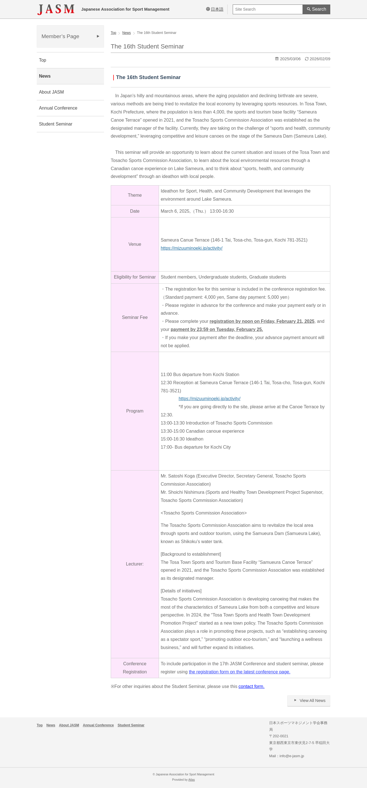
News (45, 76)
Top (42, 60)
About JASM (51, 92)
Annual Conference (58, 108)
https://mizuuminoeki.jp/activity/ (192, 248)
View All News (309, 700)
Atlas (191, 779)
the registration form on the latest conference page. (239, 671)
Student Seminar (55, 124)
